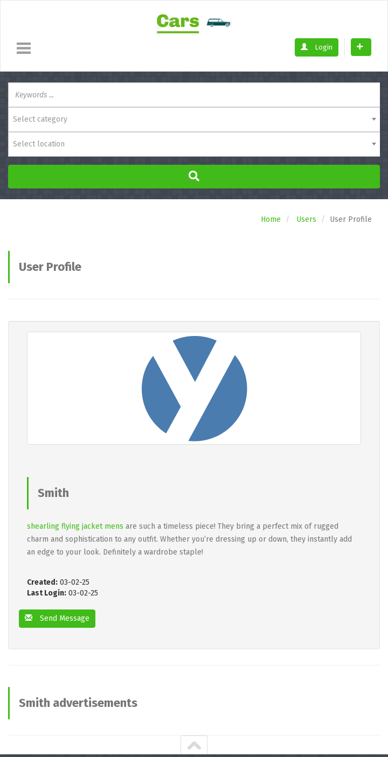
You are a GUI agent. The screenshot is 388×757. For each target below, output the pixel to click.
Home (271, 219)
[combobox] (194, 119)
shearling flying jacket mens (75, 526)
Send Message (57, 618)
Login (316, 47)
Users (306, 219)
